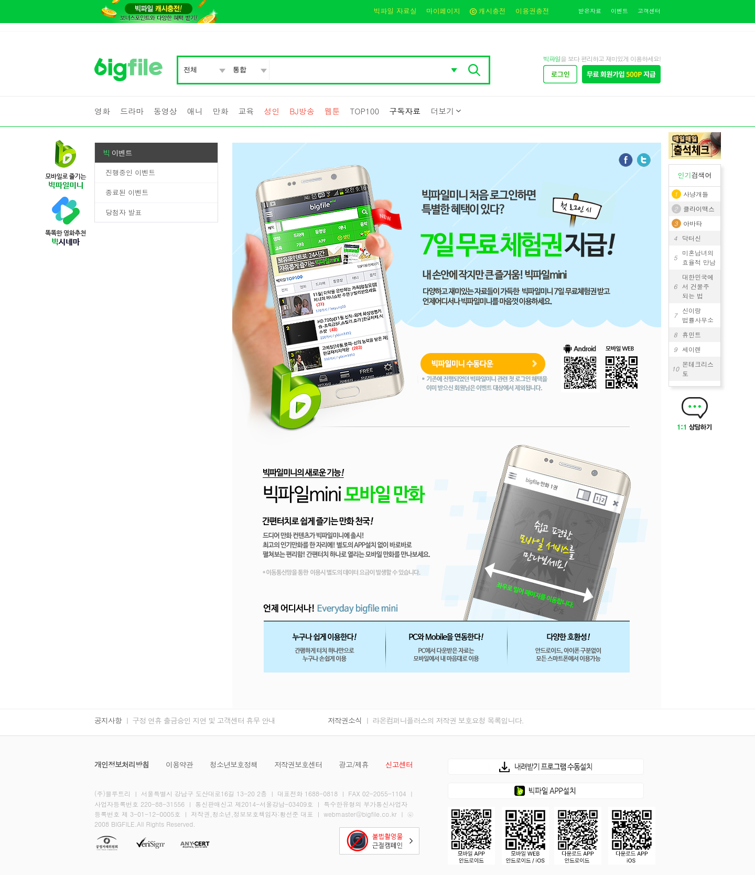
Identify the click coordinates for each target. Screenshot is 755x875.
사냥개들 (695, 193)
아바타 (692, 223)
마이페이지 (443, 11)
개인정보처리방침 (121, 764)
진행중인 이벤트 (130, 172)
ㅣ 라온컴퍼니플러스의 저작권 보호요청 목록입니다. (444, 720)
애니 (195, 110)
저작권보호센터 (298, 764)
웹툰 (332, 110)
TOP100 (364, 110)
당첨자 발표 (123, 212)
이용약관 (179, 764)
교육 (246, 110)
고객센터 (649, 11)
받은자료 (589, 11)
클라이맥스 (699, 208)
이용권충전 (532, 11)
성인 (271, 110)
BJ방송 (301, 110)
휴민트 (691, 334)
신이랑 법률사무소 (698, 315)
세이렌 (691, 349)
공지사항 (108, 720)
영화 (102, 110)
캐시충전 (488, 11)
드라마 (132, 110)
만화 (221, 110)
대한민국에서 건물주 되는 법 (698, 286)
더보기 (442, 110)
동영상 (165, 110)
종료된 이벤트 (126, 192)
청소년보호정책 (233, 764)
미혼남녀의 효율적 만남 (699, 257)
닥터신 (691, 237)
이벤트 (619, 11)
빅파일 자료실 (394, 11)
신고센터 (399, 764)
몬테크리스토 (698, 368)
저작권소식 (345, 720)
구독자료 (404, 110)
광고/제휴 (354, 764)
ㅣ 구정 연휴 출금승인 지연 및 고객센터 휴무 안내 (199, 720)
